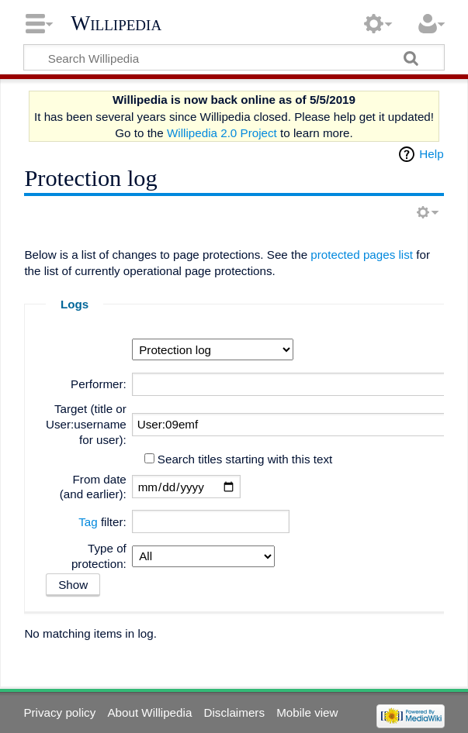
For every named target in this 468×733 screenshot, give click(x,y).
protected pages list (361, 254)
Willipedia (116, 23)
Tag (88, 521)
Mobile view (307, 712)
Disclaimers (234, 712)
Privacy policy (59, 712)
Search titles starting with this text (245, 459)
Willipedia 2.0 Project (222, 132)
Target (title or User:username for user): (86, 424)
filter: (102, 521)
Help (431, 153)
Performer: (99, 384)
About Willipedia (149, 712)
